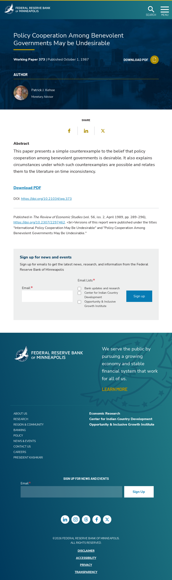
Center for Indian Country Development (101, 295)
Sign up (139, 296)
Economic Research (104, 413)
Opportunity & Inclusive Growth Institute (100, 304)
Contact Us (22, 447)
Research (20, 419)
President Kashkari (28, 458)
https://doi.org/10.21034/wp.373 (46, 198)
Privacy (86, 565)
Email (26, 288)
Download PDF (27, 187)
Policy (18, 436)
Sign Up (139, 491)
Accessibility (86, 558)
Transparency (86, 572)
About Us (20, 414)
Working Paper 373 (29, 59)
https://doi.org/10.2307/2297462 (39, 222)
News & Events (24, 441)
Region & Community (28, 425)
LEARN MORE (114, 389)
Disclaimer (86, 551)
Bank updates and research (102, 288)
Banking (19, 430)
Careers (19, 452)
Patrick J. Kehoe (43, 90)
